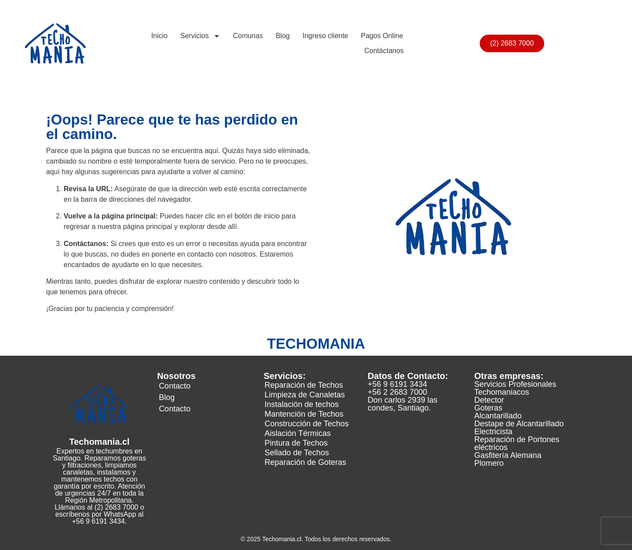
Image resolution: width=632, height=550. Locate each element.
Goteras (488, 408)
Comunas (248, 35)
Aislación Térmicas (298, 433)
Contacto (174, 386)
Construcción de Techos (307, 423)
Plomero (489, 463)
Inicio (159, 35)
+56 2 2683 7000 (397, 392)
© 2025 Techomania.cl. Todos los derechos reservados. (316, 539)
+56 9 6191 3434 (397, 384)
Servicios (200, 36)
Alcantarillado (498, 415)
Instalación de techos (302, 404)
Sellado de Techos (297, 452)
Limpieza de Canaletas (305, 394)
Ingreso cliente (325, 35)
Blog (283, 35)
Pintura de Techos (296, 443)
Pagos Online (382, 35)
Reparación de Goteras (305, 462)
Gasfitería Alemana (508, 455)
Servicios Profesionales (515, 384)
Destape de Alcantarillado (519, 423)
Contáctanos (384, 50)
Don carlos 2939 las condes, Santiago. (403, 404)
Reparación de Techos (304, 385)
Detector (489, 400)
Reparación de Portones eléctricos (517, 443)
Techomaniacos (501, 392)
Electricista (493, 431)
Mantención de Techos (304, 414)
